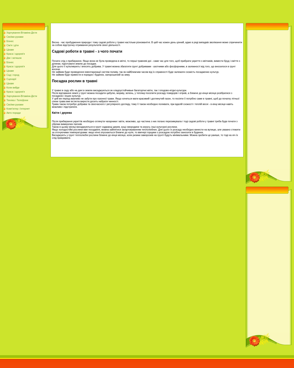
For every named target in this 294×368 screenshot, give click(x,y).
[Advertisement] (83, 10)
